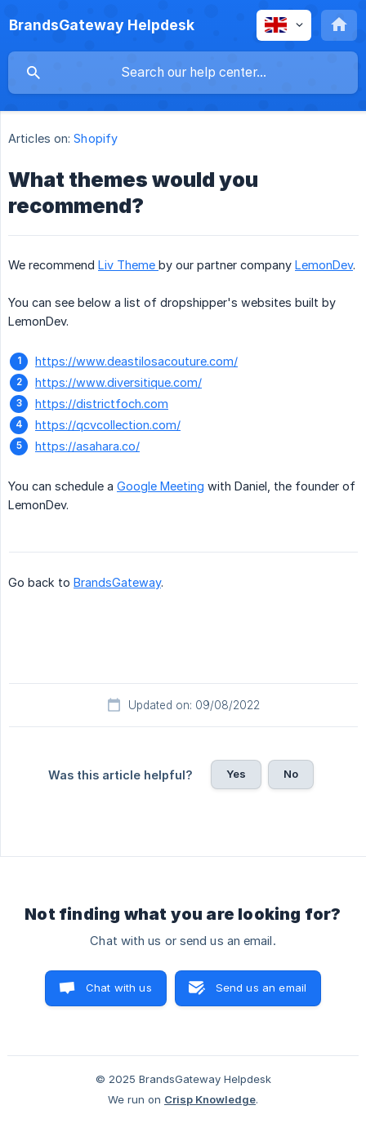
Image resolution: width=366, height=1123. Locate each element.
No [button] (290, 773)
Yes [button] (236, 773)
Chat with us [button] (119, 987)
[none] (101, 25)
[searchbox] (183, 72)
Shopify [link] (96, 138)
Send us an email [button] (261, 987)
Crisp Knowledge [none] (210, 1099)
